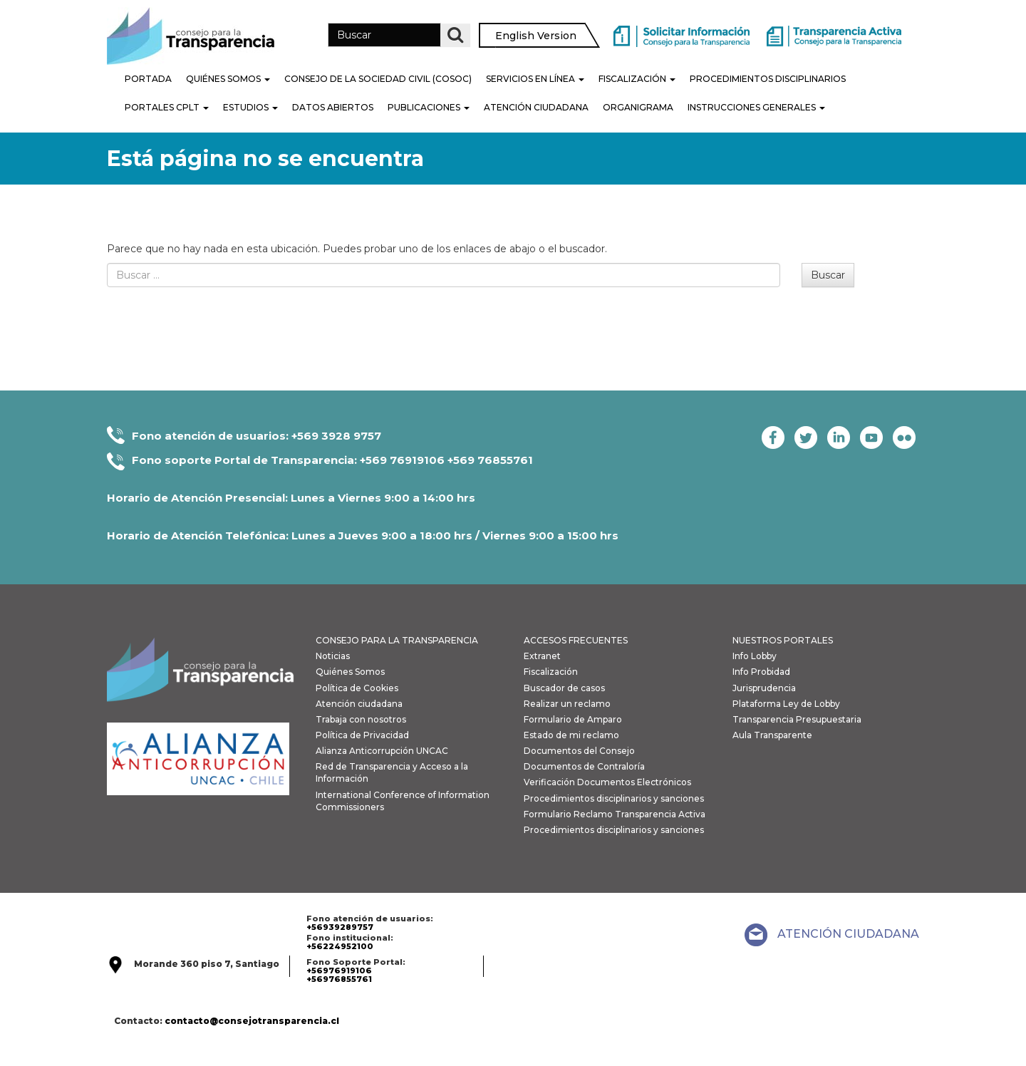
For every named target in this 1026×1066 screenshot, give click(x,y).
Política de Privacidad (362, 735)
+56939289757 (339, 927)
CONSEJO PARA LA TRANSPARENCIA (397, 640)
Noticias (333, 656)
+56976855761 (339, 979)
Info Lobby (754, 656)
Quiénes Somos (228, 78)
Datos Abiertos (332, 107)
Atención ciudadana (359, 703)
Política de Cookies (357, 688)
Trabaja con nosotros (361, 719)
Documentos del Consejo (579, 750)
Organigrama (638, 107)
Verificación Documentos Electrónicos (607, 782)
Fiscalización (636, 78)
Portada (148, 78)
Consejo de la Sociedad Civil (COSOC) (378, 78)
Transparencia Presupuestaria (796, 719)
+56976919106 (339, 971)
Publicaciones (429, 107)
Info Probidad (761, 671)
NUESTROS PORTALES (782, 640)
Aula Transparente (772, 735)
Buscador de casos (564, 688)
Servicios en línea (535, 78)
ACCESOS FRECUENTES (576, 640)
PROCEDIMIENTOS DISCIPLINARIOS (768, 78)
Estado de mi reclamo (571, 735)
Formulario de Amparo (573, 719)
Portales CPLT (167, 107)
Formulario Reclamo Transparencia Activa (614, 814)
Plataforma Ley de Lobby (786, 703)
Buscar (828, 275)
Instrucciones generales (756, 107)
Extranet (542, 656)
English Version (535, 35)
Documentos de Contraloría (584, 766)
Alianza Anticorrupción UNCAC (382, 750)
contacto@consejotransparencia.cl (252, 1020)
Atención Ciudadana (536, 107)
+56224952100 (339, 946)
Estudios (250, 107)
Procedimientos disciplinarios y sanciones (614, 798)
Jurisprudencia (764, 688)
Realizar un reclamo (567, 703)
